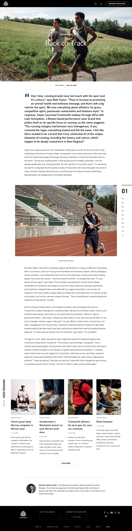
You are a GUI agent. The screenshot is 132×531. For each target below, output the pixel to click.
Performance (59, 85)
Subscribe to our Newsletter (76, 512)
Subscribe (77, 517)
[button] (95, 3)
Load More (66, 463)
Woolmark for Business (116, 4)
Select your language (47, 512)
